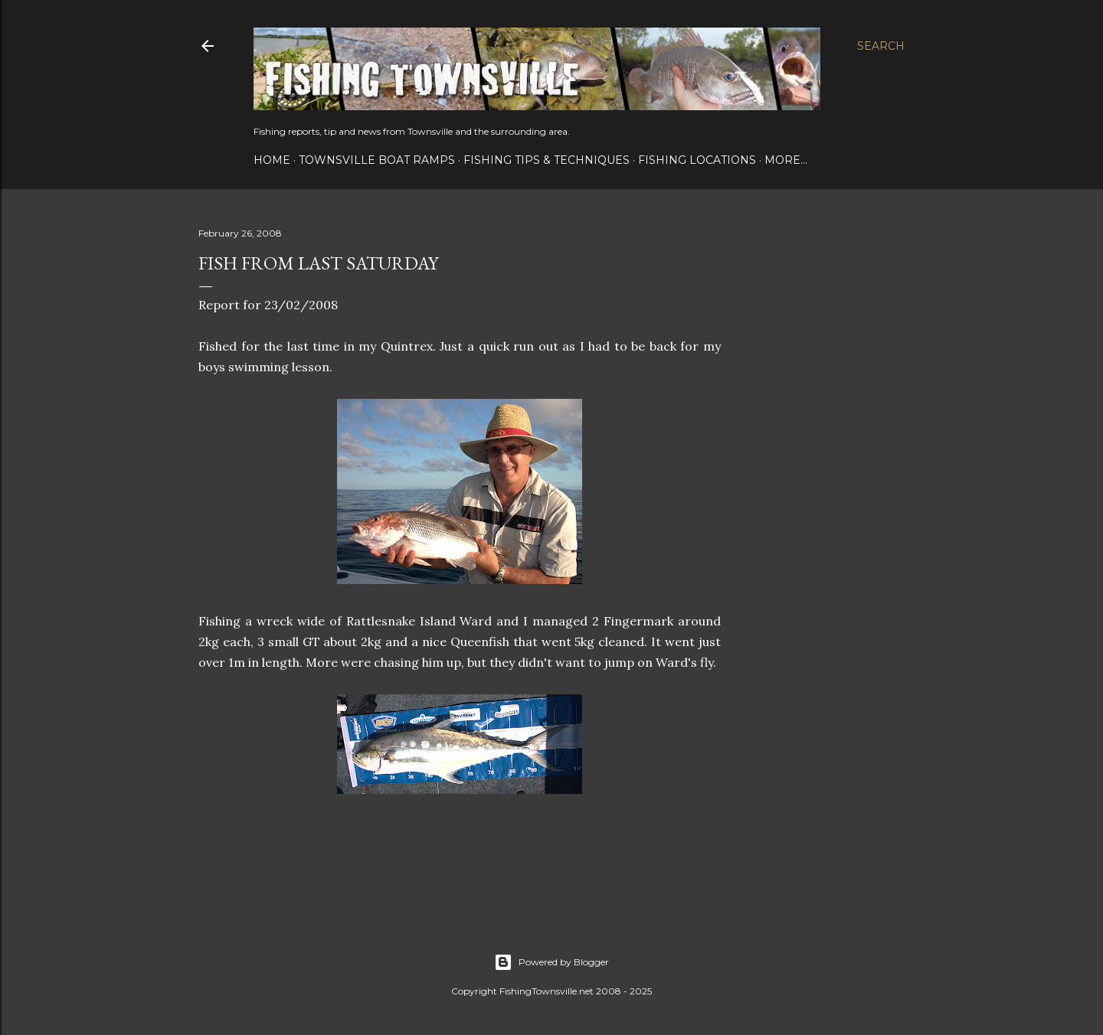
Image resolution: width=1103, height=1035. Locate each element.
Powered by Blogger (551, 962)
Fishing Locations (697, 160)
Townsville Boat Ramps (377, 160)
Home (272, 160)
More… (785, 160)
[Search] (881, 46)
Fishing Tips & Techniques (546, 160)
